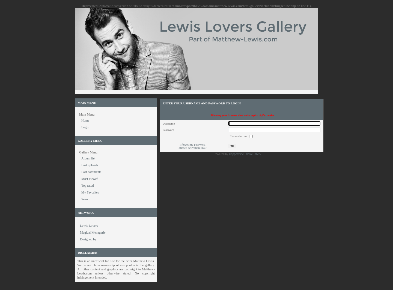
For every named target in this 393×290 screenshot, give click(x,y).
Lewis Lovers (89, 226)
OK (232, 146)
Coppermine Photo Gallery (245, 154)
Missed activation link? (192, 147)
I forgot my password (192, 144)
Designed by (88, 239)
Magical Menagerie (93, 232)
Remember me (239, 136)
